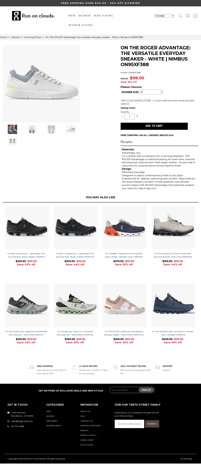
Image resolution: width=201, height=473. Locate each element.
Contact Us (86, 421)
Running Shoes (33, 37)
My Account (86, 445)
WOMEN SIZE (130, 92)
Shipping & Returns (90, 425)
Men (71, 15)
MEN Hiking (103, 15)
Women (85, 15)
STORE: (136, 100)
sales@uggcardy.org (21, 421)
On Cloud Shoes (37, 458)
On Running (186, 458)
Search (84, 430)
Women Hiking (80, 25)
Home (3, 37)
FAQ (82, 416)
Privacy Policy (88, 435)
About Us (85, 411)
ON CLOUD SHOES (132, 100)
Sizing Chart (128, 108)
